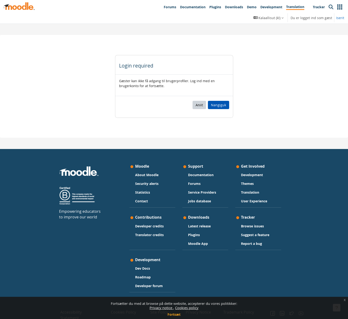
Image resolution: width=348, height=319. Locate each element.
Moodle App (198, 243)
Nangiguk (218, 105)
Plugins (194, 235)
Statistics (142, 192)
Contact (141, 201)
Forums (194, 183)
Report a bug (251, 243)
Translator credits (149, 235)
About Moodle (147, 175)
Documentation (201, 175)
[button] (339, 7)
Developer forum (149, 286)
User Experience (254, 201)
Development (252, 175)
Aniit (199, 105)
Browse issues (252, 226)
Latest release (199, 226)
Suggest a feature (255, 235)
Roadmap (143, 277)
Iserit (340, 18)
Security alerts (147, 183)
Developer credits (149, 226)
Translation (250, 192)
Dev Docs (142, 268)
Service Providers (202, 192)
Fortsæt (174, 314)
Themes (247, 183)
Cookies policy (186, 307)
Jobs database (199, 201)
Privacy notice (161, 307)
